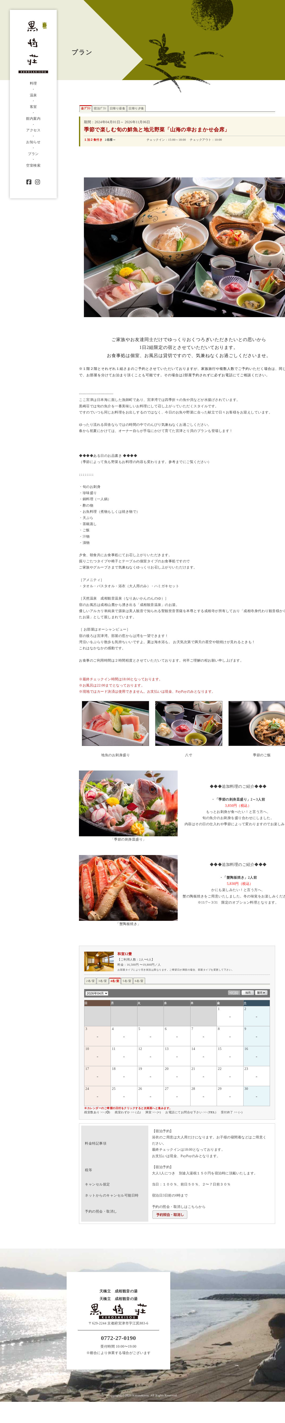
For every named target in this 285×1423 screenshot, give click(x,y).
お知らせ (33, 142)
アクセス (33, 130)
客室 (33, 107)
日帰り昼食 (117, 108)
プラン (33, 154)
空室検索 (33, 165)
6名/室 (139, 981)
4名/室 (115, 981)
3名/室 (102, 981)
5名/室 (127, 981)
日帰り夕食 (136, 108)
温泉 (33, 95)
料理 (33, 83)
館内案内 (33, 118)
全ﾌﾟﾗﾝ (85, 108)
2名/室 (90, 981)
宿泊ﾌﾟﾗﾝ (100, 108)
